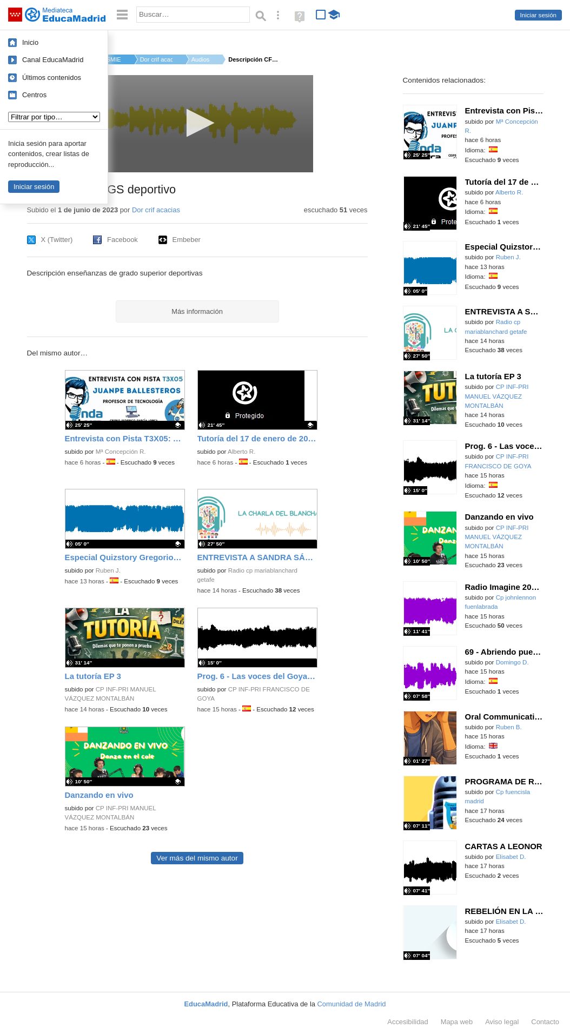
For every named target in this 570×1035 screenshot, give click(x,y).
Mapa (457, 1022)
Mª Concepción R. (121, 451)
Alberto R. (241, 451)
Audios (200, 59)
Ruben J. (108, 570)
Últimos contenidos (51, 77)
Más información (197, 311)
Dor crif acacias (156, 59)
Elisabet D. (511, 856)
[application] (197, 123)
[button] (197, 123)
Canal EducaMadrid (52, 60)
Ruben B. (509, 727)
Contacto (545, 1022)
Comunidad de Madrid (351, 1004)
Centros (34, 95)
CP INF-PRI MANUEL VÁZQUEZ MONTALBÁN (497, 396)
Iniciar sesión (538, 15)
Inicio (30, 42)
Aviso (502, 1022)
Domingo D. (512, 662)
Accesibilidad (407, 1022)
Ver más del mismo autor (196, 858)
